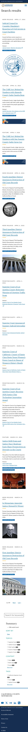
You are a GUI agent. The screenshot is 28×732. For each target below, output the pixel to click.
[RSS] (19, 703)
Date (8, 634)
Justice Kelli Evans (7, 463)
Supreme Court (19, 468)
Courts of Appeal (8, 198)
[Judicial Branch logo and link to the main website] (14, 1)
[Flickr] (11, 703)
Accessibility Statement (7, 714)
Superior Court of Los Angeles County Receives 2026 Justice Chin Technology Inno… (13, 424)
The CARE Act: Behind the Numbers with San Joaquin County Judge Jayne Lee (13, 139)
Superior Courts (9, 115)
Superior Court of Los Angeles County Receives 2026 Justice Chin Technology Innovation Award (12, 394)
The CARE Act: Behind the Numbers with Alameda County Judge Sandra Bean (13, 92)
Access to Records (6, 710)
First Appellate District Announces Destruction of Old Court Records (13, 555)
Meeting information (17, 47)
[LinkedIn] (15, 703)
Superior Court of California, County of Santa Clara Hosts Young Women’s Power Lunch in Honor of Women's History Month (13, 357)
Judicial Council (6, 47)
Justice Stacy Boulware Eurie (9, 465)
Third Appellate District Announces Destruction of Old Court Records (13, 232)
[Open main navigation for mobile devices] (26, 5)
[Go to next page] (14, 603)
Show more (9, 667)
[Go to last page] (19, 603)
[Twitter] (6, 703)
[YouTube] (2, 703)
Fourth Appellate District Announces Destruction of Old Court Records (13, 180)
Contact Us (4, 727)
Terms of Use (4, 718)
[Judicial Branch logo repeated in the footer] (14, 707)
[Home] (12, 5)
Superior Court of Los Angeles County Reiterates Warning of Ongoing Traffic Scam (13, 304)
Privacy (3, 723)
